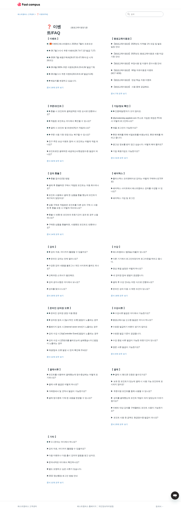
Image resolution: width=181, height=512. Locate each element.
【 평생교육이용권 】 (121, 38)
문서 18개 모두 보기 (119, 296)
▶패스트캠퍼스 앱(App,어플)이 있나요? (129, 252)
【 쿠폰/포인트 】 (55, 106)
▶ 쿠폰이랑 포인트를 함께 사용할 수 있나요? (131, 391)
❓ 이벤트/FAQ (42, 14)
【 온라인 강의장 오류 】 (59, 308)
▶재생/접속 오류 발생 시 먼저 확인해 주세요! (67, 350)
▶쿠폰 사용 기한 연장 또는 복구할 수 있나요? (69, 135)
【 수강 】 (116, 247)
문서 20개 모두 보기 (55, 296)
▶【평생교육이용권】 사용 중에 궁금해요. (130, 87)
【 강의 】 (52, 247)
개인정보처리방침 (106, 506)
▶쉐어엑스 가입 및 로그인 (123, 198)
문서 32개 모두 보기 (55, 161)
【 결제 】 (116, 369)
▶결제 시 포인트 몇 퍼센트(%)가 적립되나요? (69, 128)
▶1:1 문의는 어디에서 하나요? (62, 442)
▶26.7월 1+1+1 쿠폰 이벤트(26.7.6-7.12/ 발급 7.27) (72, 51)
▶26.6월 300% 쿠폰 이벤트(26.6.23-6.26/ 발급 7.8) (72, 67)
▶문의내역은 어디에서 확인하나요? (63, 462)
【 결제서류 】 (54, 369)
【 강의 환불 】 (54, 173)
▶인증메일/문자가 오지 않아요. (127, 111)
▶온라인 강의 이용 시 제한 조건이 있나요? (130, 289)
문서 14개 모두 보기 (55, 234)
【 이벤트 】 (53, 38)
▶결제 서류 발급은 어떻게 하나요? (62, 384)
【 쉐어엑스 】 (118, 173)
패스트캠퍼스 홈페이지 (86, 506)
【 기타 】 (52, 437)
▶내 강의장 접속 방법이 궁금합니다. (127, 275)
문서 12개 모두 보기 (55, 357)
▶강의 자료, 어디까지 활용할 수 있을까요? (68, 252)
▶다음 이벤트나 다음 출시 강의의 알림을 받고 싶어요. (71, 455)
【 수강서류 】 (118, 308)
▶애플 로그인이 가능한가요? (124, 128)
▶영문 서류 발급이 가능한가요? (125, 347)
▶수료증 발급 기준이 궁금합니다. (126, 334)
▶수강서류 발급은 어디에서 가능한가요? (131, 313)
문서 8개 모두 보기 (119, 354)
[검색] (144, 14)
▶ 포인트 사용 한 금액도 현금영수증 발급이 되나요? (134, 418)
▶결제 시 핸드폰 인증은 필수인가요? (130, 375)
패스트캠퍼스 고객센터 (26, 14)
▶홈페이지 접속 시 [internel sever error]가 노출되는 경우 (72, 327)
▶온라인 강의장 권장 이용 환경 (63, 313)
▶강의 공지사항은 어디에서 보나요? (63, 282)
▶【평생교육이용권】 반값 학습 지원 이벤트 (131, 80)
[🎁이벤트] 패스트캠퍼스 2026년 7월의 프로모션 (70, 44)
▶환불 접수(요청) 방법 (59, 178)
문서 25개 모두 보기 (119, 424)
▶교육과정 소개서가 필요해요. (61, 275)
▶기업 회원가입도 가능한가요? (125, 151)
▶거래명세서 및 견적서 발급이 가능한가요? (66, 391)
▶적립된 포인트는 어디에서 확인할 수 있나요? (70, 121)
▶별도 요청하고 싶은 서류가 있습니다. (64, 469)
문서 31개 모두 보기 (119, 158)
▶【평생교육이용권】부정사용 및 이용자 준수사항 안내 (136, 63)
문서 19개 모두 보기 (55, 87)
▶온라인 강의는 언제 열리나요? (63, 259)
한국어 (159, 506)
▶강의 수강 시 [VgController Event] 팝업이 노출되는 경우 (72, 334)
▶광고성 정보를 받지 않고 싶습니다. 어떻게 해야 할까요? (137, 144)
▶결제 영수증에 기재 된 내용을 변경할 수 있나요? (69, 398)
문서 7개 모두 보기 (119, 93)
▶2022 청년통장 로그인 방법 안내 (62, 476)
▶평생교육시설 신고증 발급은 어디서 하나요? (131, 320)
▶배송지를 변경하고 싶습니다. (63, 81)
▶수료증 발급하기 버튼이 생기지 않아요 (129, 327)
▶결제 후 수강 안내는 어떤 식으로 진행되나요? (132, 282)
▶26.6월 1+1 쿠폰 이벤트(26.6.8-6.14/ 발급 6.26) (71, 74)
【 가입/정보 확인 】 (121, 106)
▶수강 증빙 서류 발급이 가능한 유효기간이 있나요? (134, 340)
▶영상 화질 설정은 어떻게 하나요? (126, 269)
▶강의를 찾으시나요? (56, 289)
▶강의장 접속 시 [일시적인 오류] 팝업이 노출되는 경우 (73, 320)
